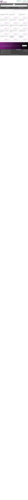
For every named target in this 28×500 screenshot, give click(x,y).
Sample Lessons (20, 7)
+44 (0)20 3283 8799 (24, 2)
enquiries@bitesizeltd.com (23, 9)
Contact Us (24, 45)
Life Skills (7, 7)
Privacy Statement (25, 49)
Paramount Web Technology (15, 54)
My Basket (18, 0)
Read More (6, 17)
